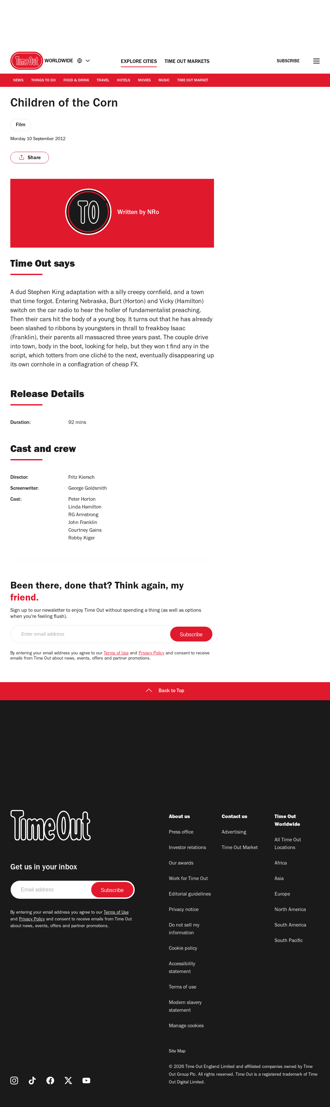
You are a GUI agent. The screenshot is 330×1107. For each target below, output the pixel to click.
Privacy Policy (151, 653)
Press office (181, 832)
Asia (279, 879)
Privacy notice (184, 910)
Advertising (234, 832)
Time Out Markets (187, 62)
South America (290, 925)
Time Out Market (192, 81)
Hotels (123, 81)
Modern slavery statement (185, 1006)
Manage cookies (186, 1026)
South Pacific (289, 941)
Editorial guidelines (190, 894)
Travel (103, 81)
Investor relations (187, 848)
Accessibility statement (182, 968)
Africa (281, 863)
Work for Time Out (188, 879)
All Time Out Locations (288, 844)
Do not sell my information (184, 929)
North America (290, 910)
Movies (144, 81)
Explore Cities (139, 62)
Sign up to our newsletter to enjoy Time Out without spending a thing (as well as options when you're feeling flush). (105, 614)
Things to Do (43, 81)
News (18, 81)
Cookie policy (183, 948)
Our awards (181, 863)
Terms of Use (116, 653)
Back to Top (165, 691)
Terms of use (182, 987)
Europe (282, 894)
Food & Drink (76, 81)
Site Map (177, 1052)
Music (164, 81)
